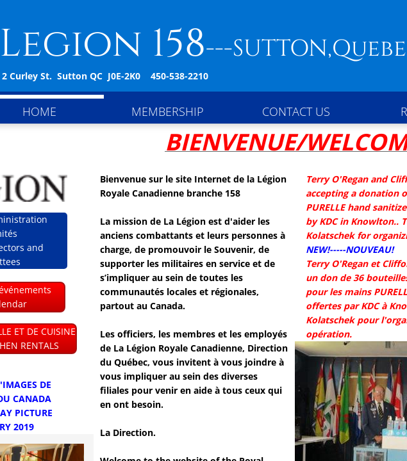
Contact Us (296, 111)
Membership (167, 111)
